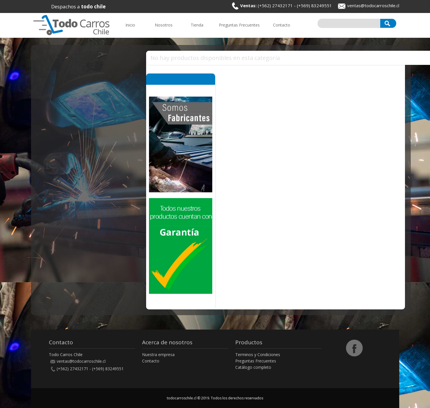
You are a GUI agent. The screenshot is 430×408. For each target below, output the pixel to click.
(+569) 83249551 (314, 5)
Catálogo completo (253, 367)
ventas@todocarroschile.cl (373, 5)
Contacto (150, 361)
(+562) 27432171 (275, 5)
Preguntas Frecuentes (255, 361)
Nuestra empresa (158, 354)
